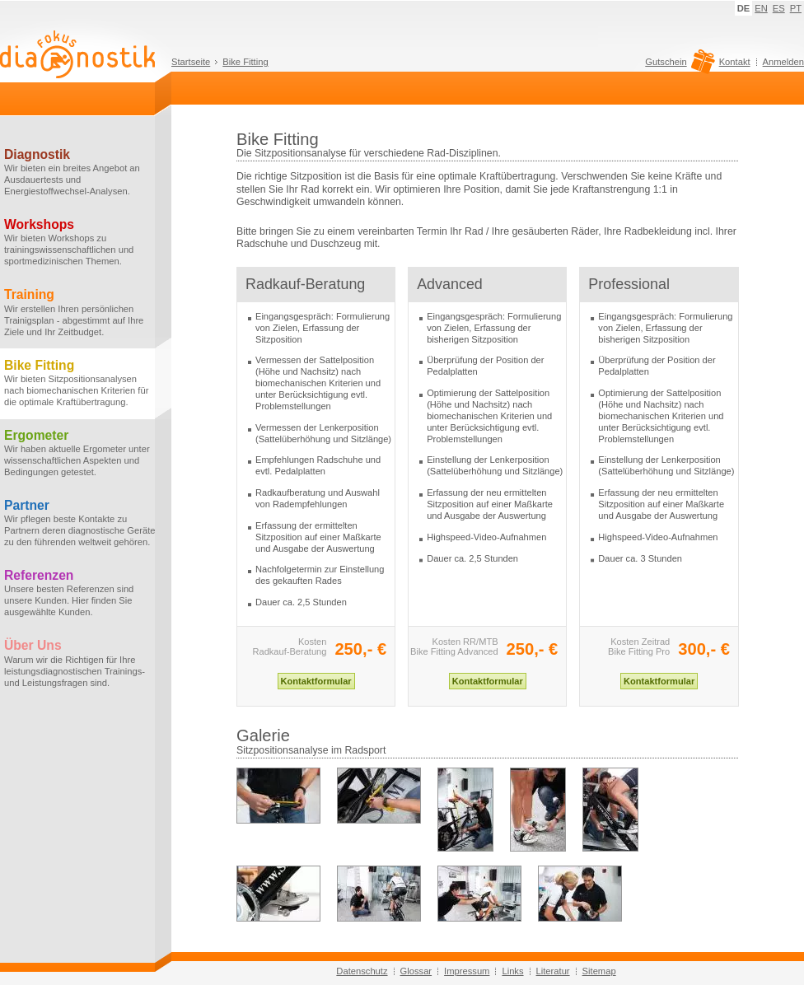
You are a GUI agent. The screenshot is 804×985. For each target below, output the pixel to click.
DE (743, 8)
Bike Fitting (245, 62)
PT (796, 8)
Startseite (190, 62)
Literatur (553, 971)
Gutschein (677, 66)
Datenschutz (361, 971)
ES (779, 8)
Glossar (416, 971)
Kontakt (734, 62)
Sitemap (599, 971)
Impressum (466, 971)
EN (761, 8)
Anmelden (783, 62)
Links (512, 971)
